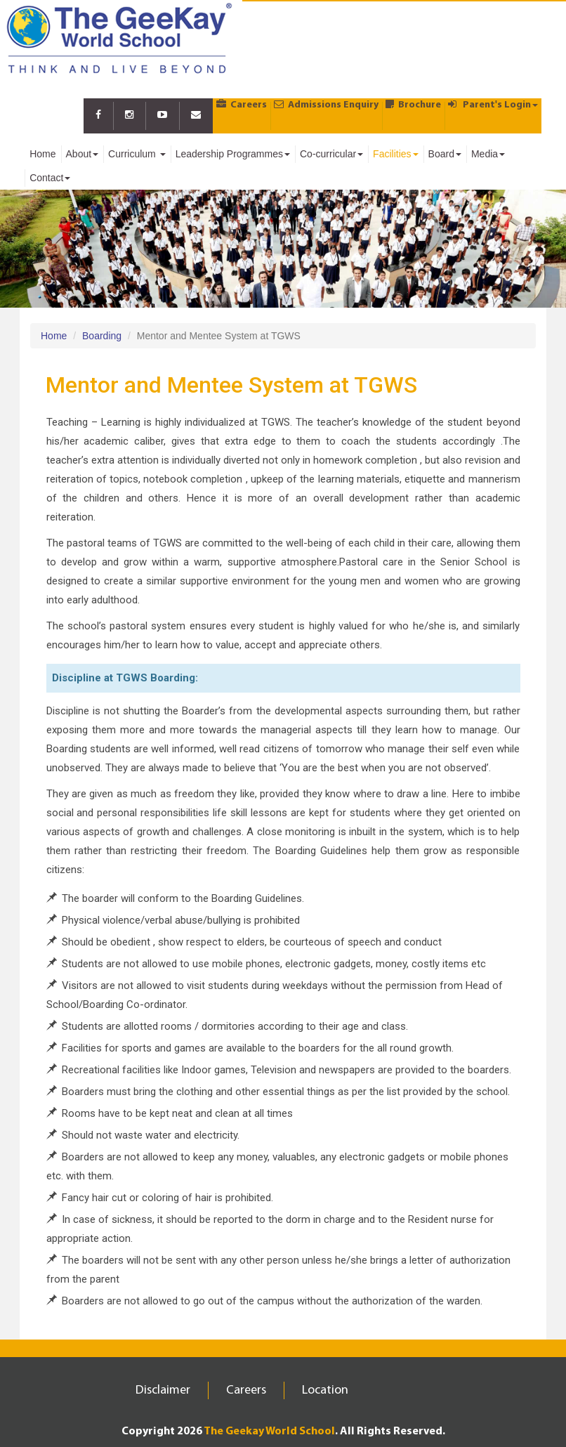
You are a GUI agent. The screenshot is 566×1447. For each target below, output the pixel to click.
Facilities (395, 153)
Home (42, 153)
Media (488, 153)
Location (325, 1390)
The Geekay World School (269, 1431)
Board (444, 153)
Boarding (101, 335)
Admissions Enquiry (326, 104)
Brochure (413, 104)
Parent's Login (493, 104)
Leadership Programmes (233, 153)
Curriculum (137, 153)
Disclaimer (163, 1390)
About (82, 153)
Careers (241, 104)
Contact (49, 177)
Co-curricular (331, 153)
